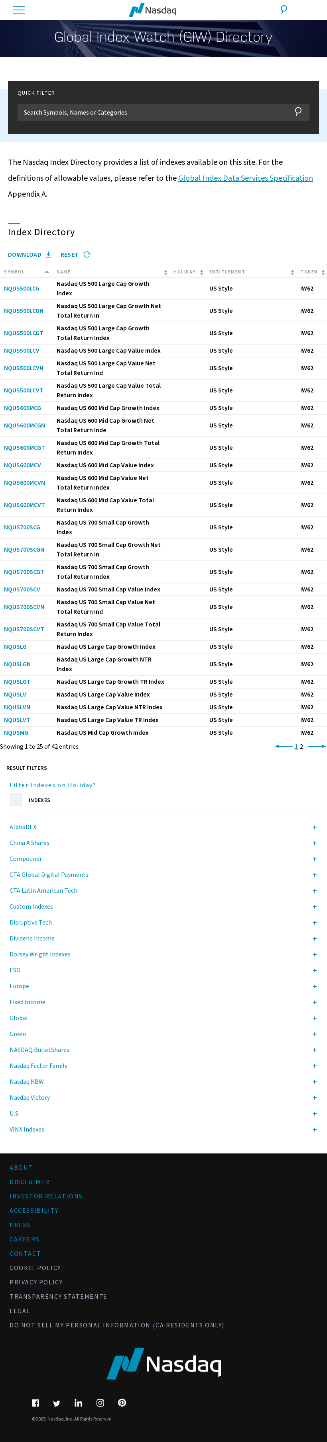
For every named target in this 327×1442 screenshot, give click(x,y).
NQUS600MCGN (24, 425)
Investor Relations (46, 1196)
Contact (25, 1253)
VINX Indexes (27, 1129)
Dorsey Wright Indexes (40, 954)
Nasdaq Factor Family (38, 1065)
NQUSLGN (17, 664)
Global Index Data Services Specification (245, 178)
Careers (24, 1239)
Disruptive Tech (31, 922)
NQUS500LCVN (23, 368)
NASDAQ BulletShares (39, 1050)
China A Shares (29, 843)
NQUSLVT (17, 720)
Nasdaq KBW (27, 1081)
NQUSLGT (17, 681)
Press (20, 1225)
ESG (15, 970)
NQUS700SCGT (24, 572)
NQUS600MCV (22, 465)
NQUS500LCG (21, 288)
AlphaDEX (23, 827)
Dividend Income (32, 938)
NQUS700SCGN (24, 549)
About (21, 1167)
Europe (19, 986)
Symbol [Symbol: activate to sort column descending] (14, 272)
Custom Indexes (31, 906)
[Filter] (151, 112)
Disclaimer (30, 1182)
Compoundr (26, 859)
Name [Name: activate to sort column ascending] (64, 272)
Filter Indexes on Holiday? (53, 785)
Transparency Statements (58, 1296)
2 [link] (301, 746)
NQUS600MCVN (24, 482)
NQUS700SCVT (24, 629)
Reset (76, 254)
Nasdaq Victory (30, 1097)
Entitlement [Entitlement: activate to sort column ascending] (227, 272)
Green (18, 1034)
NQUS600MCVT (24, 505)
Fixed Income (27, 1002)
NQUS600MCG (22, 408)
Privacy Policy (36, 1282)
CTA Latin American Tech (43, 890)
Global (19, 1018)
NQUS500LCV (21, 350)
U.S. (15, 1113)
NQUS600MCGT (24, 447)
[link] (282, 746)
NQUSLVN (17, 707)
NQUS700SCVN (24, 607)
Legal (20, 1311)
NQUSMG (16, 732)
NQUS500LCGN (23, 310)
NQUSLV (15, 694)
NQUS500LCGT (23, 333)
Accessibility (34, 1210)
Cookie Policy (35, 1268)
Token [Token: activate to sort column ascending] (309, 272)
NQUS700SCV (22, 589)
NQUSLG (15, 646)
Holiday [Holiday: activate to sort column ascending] (184, 272)
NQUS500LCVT (23, 390)
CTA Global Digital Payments (49, 874)
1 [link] (296, 746)
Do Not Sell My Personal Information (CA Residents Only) (117, 1325)
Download (29, 254)
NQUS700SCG (22, 527)
